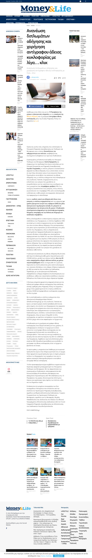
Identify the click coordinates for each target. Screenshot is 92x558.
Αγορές (9, 239)
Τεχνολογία (11, 223)
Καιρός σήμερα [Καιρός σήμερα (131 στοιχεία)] (11, 317)
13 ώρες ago (20, 103)
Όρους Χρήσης (46, 556)
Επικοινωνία (33, 23)
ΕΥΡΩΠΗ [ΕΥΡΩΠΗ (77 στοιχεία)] (9, 305)
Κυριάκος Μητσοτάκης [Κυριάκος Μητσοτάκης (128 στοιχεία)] (13, 319)
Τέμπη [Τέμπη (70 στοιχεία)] (14, 343)
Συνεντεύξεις (25, 19)
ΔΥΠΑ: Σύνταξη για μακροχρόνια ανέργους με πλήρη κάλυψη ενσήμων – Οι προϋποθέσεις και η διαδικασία (32, 483)
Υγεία (9, 226)
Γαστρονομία (50, 19)
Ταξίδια (60, 19)
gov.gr (36, 121)
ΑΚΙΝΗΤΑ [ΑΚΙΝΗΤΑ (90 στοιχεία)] (9, 293)
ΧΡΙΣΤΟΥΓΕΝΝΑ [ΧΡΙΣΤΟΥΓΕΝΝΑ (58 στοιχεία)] (11, 350)
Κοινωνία (38, 25)
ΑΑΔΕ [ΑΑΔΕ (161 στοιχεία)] (14, 290)
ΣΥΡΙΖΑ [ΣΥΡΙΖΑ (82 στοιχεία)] (9, 341)
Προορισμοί (11, 269)
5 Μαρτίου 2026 (31, 458)
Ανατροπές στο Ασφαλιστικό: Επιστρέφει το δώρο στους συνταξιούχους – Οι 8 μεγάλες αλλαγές (45, 514)
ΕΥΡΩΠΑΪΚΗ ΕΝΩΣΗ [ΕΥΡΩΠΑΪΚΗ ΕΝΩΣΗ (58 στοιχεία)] (12, 302)
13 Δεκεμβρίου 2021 (34, 79)
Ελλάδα (17, 16)
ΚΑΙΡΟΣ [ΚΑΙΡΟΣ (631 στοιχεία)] (15, 312)
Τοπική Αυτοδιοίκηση (13, 195)
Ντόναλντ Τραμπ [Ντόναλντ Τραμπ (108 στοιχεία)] (11, 324)
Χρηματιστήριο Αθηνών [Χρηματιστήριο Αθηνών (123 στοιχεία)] (13, 353)
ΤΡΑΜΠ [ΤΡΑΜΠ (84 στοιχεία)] (9, 343)
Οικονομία (45, 16)
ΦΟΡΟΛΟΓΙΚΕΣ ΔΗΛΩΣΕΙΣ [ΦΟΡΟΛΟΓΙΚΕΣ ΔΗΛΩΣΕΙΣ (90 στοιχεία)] (13, 348)
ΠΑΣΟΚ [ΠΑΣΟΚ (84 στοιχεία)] (19, 331)
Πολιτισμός (38, 19)
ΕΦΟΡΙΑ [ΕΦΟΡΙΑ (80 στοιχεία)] (16, 305)
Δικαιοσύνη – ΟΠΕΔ (13, 206)
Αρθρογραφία (11, 19)
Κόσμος (26, 16)
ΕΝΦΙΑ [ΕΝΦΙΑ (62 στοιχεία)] (8, 300)
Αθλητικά (10, 23)
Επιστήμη (70, 19)
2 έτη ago (19, 129)
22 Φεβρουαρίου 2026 (31, 492)
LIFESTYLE (56, 16)
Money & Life (35, 77)
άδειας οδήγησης (32, 117)
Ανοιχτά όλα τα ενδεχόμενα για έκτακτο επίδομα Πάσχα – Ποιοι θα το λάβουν (45, 452)
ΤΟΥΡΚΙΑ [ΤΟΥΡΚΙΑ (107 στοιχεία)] (15, 341)
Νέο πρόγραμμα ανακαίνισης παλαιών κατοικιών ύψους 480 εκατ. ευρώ (84, 104)
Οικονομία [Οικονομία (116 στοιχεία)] (17, 329)
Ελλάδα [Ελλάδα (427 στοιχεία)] (9, 307)
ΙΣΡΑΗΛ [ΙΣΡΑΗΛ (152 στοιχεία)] (9, 312)
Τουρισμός (11, 272)
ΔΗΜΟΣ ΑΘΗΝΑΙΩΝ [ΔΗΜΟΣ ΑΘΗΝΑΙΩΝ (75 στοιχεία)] (12, 295)
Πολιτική (35, 16)
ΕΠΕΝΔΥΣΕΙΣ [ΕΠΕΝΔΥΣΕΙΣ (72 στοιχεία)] (15, 300)
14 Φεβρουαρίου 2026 (58, 490)
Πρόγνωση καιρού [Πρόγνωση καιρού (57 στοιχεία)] (11, 334)
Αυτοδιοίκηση (67, 16)
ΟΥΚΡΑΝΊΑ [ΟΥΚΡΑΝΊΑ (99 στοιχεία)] (9, 329)
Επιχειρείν (10, 241)
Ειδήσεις (9, 16)
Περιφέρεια (10, 193)
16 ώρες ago (20, 163)
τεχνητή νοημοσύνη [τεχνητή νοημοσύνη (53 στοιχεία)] (12, 355)
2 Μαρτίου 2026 (44, 458)
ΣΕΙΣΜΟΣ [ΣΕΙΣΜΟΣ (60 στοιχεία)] (9, 338)
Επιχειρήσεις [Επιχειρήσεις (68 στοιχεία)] (16, 307)
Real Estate (11, 236)
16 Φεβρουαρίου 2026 (44, 494)
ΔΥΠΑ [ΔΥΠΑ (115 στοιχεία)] (15, 297)
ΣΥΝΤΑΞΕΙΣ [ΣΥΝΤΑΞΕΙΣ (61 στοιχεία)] (16, 338)
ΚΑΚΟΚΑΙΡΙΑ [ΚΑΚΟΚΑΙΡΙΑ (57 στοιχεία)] (10, 314)
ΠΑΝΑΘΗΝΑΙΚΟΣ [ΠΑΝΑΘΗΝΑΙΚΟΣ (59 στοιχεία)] (11, 331)
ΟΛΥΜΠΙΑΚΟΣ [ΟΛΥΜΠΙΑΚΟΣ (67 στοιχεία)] (10, 326)
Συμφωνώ (59, 556)
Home (28, 25)
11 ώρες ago (20, 71)
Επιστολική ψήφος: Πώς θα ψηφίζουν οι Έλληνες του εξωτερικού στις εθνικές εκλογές (32, 452)
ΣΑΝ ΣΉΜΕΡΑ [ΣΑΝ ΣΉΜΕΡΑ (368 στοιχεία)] (15, 336)
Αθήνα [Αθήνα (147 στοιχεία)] (15, 293)
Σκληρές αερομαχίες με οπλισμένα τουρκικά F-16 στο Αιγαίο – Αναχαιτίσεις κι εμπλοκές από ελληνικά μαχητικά (84, 145)
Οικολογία (10, 251)
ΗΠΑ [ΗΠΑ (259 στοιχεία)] (8, 310)
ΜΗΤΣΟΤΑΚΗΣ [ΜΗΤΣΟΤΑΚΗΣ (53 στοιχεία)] (10, 322)
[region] (39, 134)
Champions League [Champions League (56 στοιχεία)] (12, 288)
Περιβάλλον (20, 23)
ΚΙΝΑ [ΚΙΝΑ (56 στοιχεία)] (17, 314)
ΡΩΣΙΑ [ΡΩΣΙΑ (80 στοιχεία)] (8, 336)
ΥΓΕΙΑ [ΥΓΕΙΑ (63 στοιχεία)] (16, 346)
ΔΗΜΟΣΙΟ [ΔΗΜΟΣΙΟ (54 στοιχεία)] (9, 297)
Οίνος (9, 202)
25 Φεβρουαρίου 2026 (58, 465)
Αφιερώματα (11, 186)
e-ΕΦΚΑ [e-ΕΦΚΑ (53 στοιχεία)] (9, 290)
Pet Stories (11, 248)
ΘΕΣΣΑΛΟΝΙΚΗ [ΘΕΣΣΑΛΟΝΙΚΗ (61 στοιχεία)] (15, 310)
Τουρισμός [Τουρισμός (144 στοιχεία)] (10, 346)
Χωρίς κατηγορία (12, 276)
